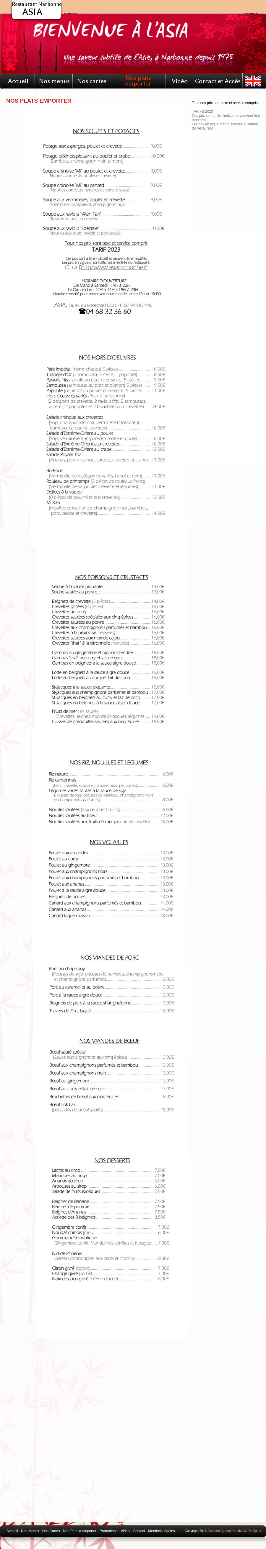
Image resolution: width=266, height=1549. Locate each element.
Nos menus (54, 81)
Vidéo (180, 81)
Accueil (18, 81)
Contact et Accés (218, 81)
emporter (138, 83)
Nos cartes (91, 81)
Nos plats (138, 77)
